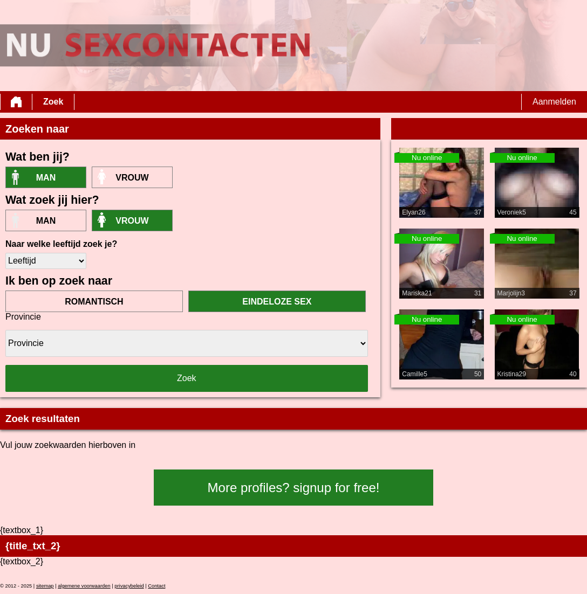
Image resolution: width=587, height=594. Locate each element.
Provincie (23, 316)
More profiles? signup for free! (294, 487)
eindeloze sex (276, 301)
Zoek (53, 101)
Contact (156, 586)
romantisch (94, 301)
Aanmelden (554, 101)
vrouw (131, 177)
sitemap (45, 586)
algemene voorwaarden (84, 586)
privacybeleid (129, 586)
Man (46, 177)
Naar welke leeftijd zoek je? (61, 243)
